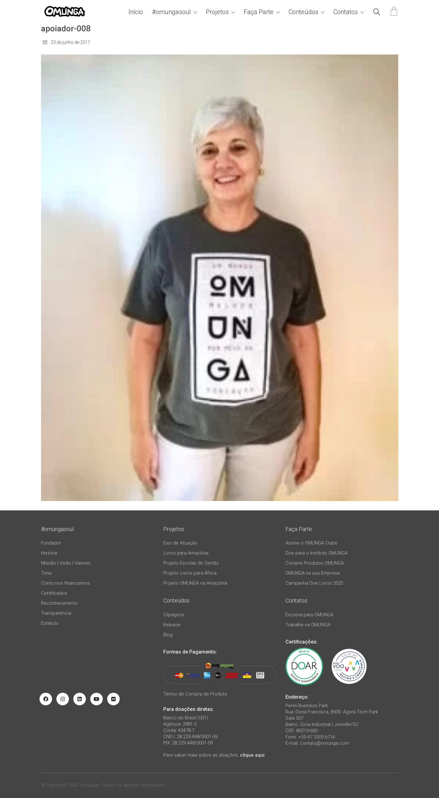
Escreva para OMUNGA (309, 615)
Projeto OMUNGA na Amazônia (195, 583)
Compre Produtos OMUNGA (314, 563)
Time (46, 573)
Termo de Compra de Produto (195, 694)
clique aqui (252, 755)
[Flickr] (113, 699)
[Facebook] (45, 699)
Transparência (56, 613)
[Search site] (376, 12)
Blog (168, 635)
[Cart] (393, 12)
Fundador (51, 543)
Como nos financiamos (65, 583)
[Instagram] (62, 699)
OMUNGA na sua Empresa (312, 573)
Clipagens (173, 615)
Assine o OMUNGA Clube (311, 543)
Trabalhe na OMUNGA (307, 625)
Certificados (54, 593)
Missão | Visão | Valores (66, 563)
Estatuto (50, 623)
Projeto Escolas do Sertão (191, 563)
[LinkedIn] (79, 699)
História (49, 553)
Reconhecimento (59, 603)
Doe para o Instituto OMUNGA (316, 553)
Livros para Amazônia (185, 553)
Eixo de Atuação (180, 543)
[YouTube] (96, 699)
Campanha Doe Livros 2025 (314, 583)
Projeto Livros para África (190, 573)
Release (171, 625)
